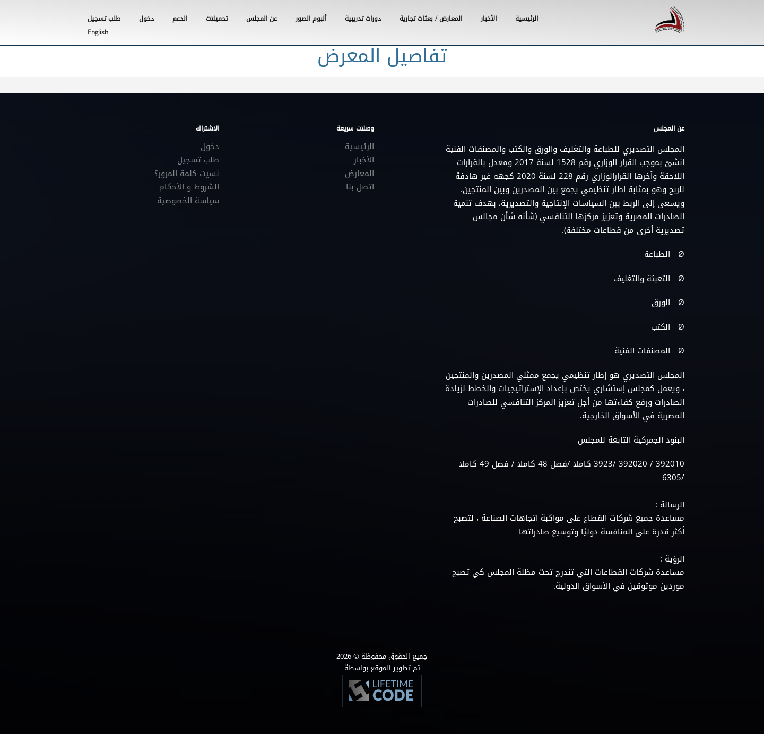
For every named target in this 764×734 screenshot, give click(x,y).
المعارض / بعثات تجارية (431, 18)
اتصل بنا (360, 186)
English (98, 32)
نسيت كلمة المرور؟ (186, 173)
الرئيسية (526, 18)
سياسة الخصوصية (188, 200)
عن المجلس (261, 18)
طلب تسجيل (198, 159)
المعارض (359, 173)
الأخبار (489, 18)
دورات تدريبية (363, 18)
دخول (210, 146)
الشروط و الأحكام (189, 186)
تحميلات (217, 18)
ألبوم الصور (311, 18)
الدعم (179, 18)
